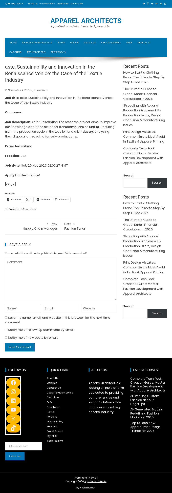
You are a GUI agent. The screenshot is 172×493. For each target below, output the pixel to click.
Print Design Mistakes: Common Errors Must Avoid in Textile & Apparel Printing (144, 137)
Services (52, 426)
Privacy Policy (46, 3)
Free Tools (58, 52)
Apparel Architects (86, 21)
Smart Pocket (55, 431)
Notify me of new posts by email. (33, 338)
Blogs (74, 42)
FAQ (49, 402)
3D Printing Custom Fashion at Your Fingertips (144, 400)
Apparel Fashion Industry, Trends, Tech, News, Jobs (80, 26)
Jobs (129, 42)
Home (13, 42)
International (28, 209)
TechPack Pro (36, 52)
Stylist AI (143, 42)
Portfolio (52, 416)
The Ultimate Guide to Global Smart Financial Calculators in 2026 (140, 94)
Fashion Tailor (89, 226)
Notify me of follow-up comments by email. (41, 330)
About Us (32, 3)
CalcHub (15, 52)
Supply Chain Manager (32, 226)
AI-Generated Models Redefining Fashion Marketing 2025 (146, 413)
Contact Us (77, 3)
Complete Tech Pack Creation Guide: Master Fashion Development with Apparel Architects (148, 384)
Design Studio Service (37, 42)
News (61, 42)
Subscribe (14, 456)
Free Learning (111, 42)
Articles (90, 42)
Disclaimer (63, 3)
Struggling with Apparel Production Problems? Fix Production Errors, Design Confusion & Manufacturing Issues (144, 115)
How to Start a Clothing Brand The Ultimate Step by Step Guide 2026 (144, 77)
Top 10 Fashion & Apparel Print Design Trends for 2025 (145, 427)
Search (129, 175)
